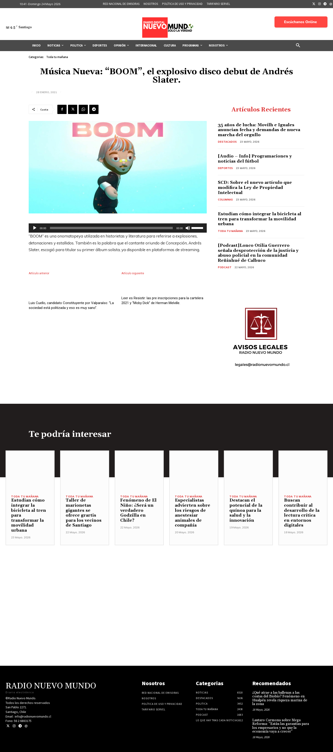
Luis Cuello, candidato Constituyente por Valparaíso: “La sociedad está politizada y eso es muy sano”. (71, 315)
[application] (118, 228)
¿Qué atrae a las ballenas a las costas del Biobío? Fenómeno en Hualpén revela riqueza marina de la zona (279, 698)
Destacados (227, 141)
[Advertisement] (166, 577)
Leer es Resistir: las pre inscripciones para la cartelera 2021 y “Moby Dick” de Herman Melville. (162, 305)
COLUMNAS (225, 199)
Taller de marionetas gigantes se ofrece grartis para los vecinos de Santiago (84, 513)
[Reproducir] (34, 228)
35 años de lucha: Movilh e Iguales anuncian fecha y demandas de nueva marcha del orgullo (259, 130)
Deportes (225, 168)
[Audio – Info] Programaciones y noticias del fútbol (255, 159)
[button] (298, 45)
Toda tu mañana (57, 57)
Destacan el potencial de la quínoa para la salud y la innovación (245, 510)
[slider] (111, 228)
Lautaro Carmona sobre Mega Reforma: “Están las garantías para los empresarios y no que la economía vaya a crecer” (280, 726)
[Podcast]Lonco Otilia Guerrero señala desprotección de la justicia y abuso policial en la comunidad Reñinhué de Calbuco (258, 253)
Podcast (224, 267)
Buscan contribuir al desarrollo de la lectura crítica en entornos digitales (301, 513)
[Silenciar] (187, 228)
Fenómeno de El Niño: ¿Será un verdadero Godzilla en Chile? (138, 510)
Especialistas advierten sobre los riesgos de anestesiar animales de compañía (192, 513)
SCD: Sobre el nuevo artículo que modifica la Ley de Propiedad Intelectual (255, 187)
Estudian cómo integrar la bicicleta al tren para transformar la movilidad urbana (259, 219)
